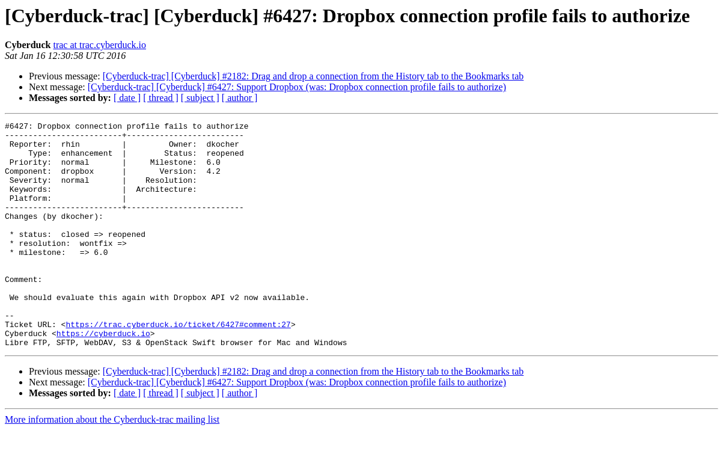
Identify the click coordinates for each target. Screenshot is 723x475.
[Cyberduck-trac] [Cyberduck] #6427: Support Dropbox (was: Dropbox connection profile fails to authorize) (297, 87)
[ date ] (127, 98)
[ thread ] (160, 98)
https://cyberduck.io (103, 376)
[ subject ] (200, 98)
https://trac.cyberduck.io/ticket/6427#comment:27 (178, 365)
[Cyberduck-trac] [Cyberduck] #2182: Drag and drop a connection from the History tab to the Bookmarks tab (313, 76)
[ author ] (240, 98)
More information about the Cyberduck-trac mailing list (112, 464)
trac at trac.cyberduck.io (99, 45)
